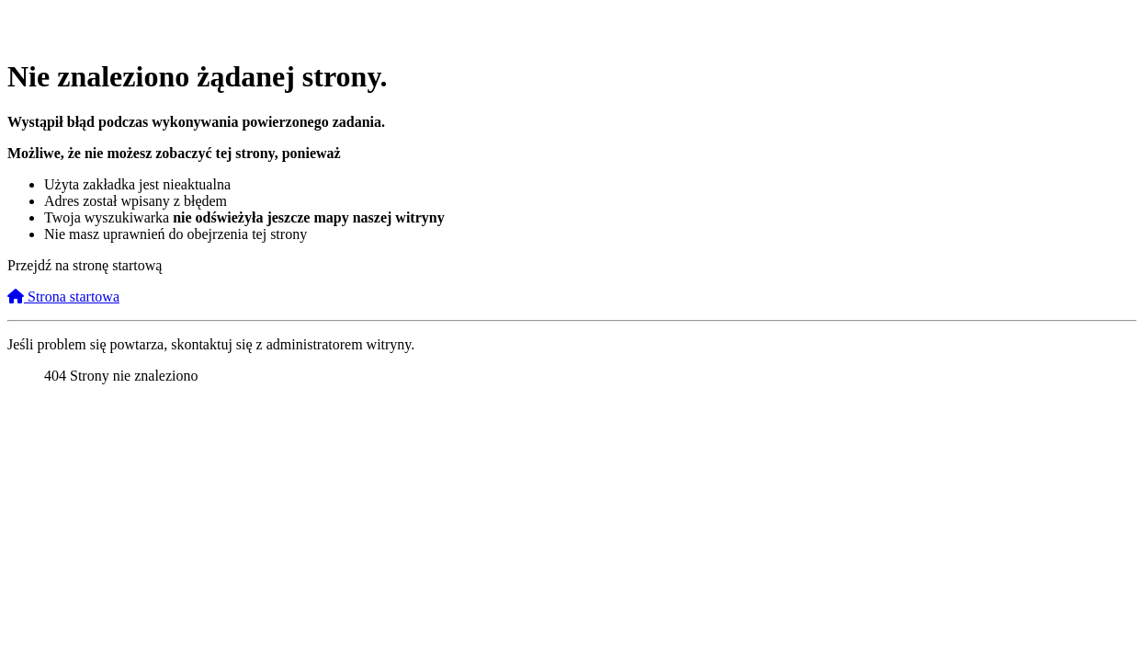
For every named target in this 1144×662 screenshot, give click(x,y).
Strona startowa (63, 296)
